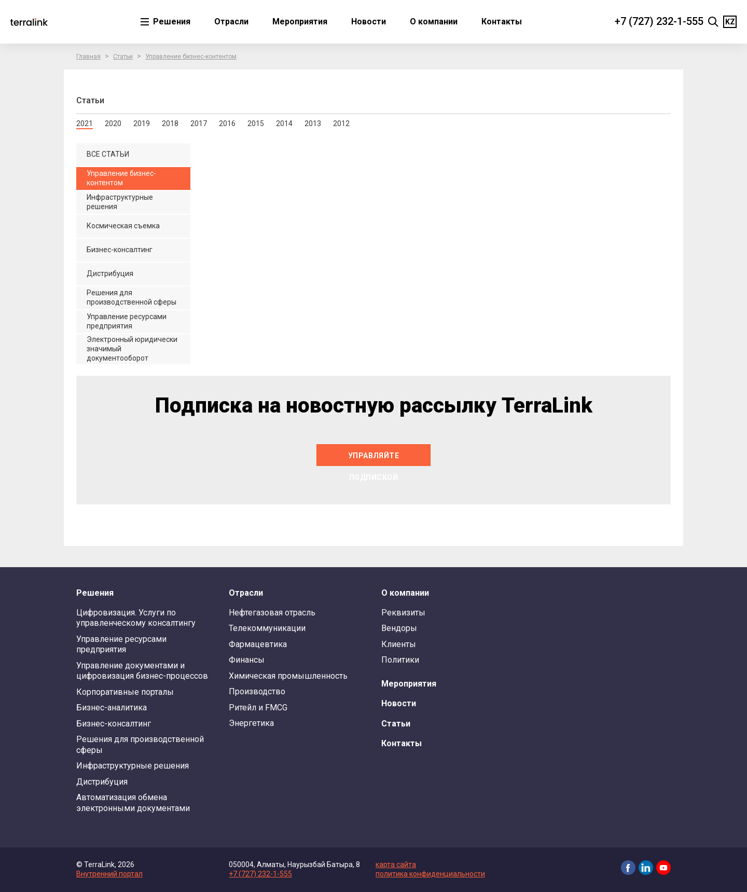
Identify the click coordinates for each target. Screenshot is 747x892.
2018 (170, 123)
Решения (170, 21)
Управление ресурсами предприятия (121, 644)
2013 (313, 123)
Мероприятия (299, 21)
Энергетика (251, 723)
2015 (255, 123)
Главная (88, 56)
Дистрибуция (102, 782)
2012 (341, 123)
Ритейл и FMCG (258, 707)
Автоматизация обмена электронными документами (133, 802)
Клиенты (398, 644)
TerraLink (29, 22)
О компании (434, 21)
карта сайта (396, 864)
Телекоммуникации (267, 628)
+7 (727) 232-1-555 (659, 21)
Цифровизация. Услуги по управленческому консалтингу (136, 618)
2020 (113, 123)
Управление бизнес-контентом (191, 56)
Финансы (247, 660)
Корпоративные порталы (125, 692)
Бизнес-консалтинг (113, 724)
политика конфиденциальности (430, 874)
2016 (227, 123)
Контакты (501, 21)
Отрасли (231, 21)
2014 (284, 123)
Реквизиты (403, 612)
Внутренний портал (109, 874)
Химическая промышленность (288, 676)
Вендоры (399, 628)
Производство (257, 691)
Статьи (123, 56)
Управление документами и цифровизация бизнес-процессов (142, 671)
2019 (141, 123)
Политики (400, 660)
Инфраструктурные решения (132, 766)
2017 (198, 123)
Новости (368, 21)
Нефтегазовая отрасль (272, 612)
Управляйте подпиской (373, 458)
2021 (84, 123)
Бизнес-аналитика (111, 707)
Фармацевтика (258, 644)
